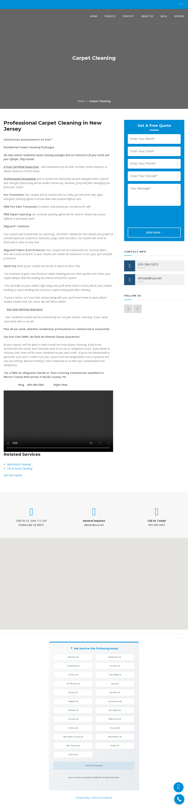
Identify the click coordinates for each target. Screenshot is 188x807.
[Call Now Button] (179, 799)
